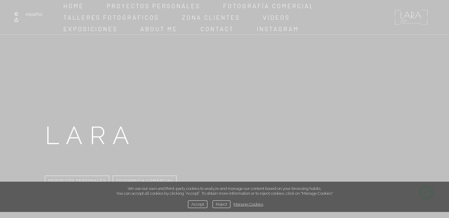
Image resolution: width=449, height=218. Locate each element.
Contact (217, 28)
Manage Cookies (248, 204)
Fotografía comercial (268, 5)
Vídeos (276, 17)
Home (73, 5)
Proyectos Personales (153, 5)
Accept (197, 204)
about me (159, 28)
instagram (278, 28)
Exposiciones (90, 28)
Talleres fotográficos (111, 17)
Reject (221, 204)
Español (34, 14)
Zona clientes (211, 17)
